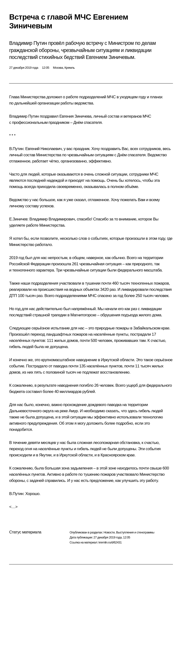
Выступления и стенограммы (135, 532)
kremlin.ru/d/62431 (110, 542)
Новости (109, 532)
